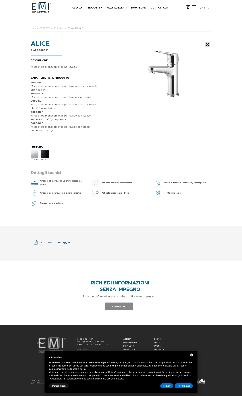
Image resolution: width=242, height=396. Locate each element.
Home (33, 28)
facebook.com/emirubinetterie (94, 344)
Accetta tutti (184, 385)
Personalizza (59, 385)
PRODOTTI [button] (93, 7)
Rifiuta (166, 385)
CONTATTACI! (159, 7)
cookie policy (79, 369)
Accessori (159, 349)
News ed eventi (117, 7)
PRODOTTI (44, 28)
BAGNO (57, 28)
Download (138, 7)
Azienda (77, 7)
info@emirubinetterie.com (92, 342)
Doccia (157, 342)
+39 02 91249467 (86, 339)
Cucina (157, 346)
